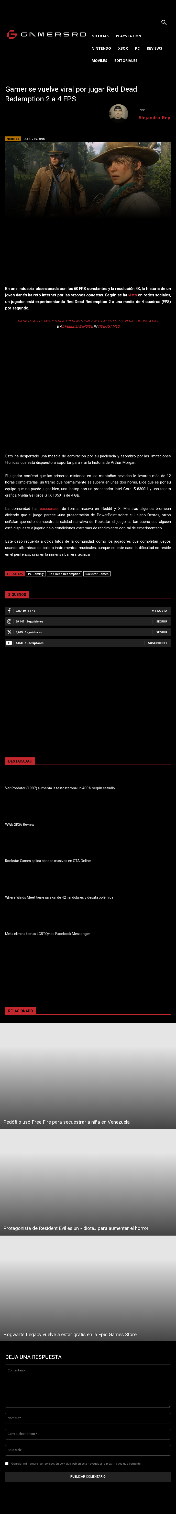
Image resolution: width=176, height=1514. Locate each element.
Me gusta (159, 611)
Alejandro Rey (154, 117)
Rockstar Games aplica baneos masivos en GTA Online (48, 861)
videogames (108, 326)
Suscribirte (157, 643)
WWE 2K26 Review (19, 824)
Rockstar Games (96, 574)
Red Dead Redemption (64, 574)
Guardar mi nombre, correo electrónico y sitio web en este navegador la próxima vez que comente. (76, 1464)
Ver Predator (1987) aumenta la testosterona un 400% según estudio (60, 788)
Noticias (13, 138)
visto (132, 295)
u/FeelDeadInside (77, 326)
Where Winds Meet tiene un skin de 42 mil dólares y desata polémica (59, 897)
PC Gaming (36, 574)
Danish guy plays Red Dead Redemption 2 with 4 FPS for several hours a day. (88, 321)
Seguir (161, 621)
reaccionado (49, 508)
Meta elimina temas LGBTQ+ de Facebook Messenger (47, 934)
